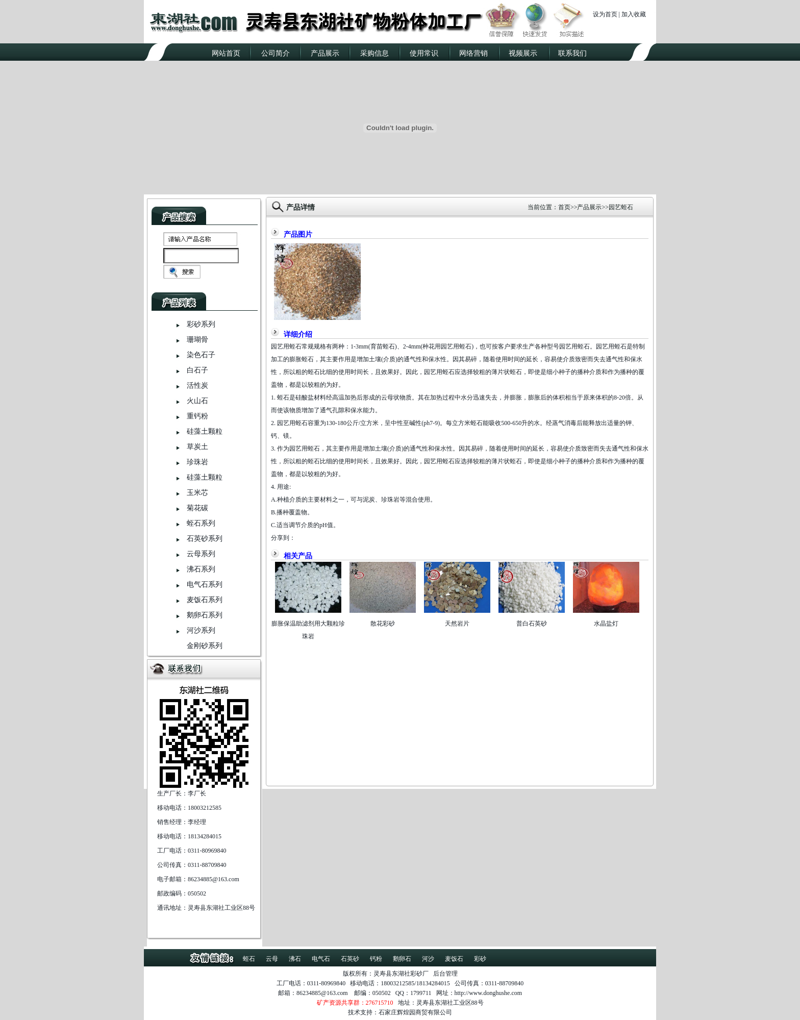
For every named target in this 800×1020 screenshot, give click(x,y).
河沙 (428, 958)
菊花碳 (197, 508)
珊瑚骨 (197, 339)
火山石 (197, 401)
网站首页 (226, 53)
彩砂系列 (201, 324)
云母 (272, 958)
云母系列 (201, 554)
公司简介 (275, 53)
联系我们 (572, 53)
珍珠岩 (197, 462)
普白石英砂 (531, 623)
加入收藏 (633, 14)
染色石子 (201, 355)
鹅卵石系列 (204, 615)
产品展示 (325, 53)
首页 (564, 207)
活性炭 (197, 385)
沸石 (295, 958)
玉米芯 (197, 492)
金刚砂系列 (204, 646)
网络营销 (473, 53)
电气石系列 (204, 584)
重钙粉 (197, 416)
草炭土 (197, 447)
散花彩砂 (382, 623)
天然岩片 (457, 623)
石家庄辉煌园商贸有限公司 (415, 1012)
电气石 (321, 958)
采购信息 (374, 53)
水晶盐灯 (606, 623)
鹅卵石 (402, 958)
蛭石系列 (201, 523)
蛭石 (249, 958)
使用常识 (424, 53)
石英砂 (350, 958)
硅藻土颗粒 (204, 431)
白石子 (197, 370)
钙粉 (376, 958)
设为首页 (605, 14)
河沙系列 (201, 630)
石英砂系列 (204, 538)
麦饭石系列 (204, 600)
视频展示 (523, 53)
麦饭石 (454, 958)
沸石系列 (201, 569)
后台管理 (445, 973)
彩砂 (480, 958)
